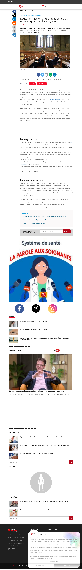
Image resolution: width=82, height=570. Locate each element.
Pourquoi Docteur (13, 565)
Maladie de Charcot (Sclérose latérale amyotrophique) (37, 453)
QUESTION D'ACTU (26, 10)
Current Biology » (54, 99)
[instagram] (55, 308)
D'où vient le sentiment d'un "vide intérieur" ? (34, 321)
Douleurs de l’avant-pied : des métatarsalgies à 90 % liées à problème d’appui (44, 501)
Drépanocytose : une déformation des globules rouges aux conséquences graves (45, 445)
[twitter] (38, 308)
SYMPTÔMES (13, 497)
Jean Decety (23, 164)
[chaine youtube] (63, 351)
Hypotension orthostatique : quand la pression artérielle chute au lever (42, 437)
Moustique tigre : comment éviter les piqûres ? (34, 329)
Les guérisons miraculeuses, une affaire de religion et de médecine (44, 216)
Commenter (57, 79)
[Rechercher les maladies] (71, 462)
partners (41, 539)
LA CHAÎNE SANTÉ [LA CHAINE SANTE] (15, 350)
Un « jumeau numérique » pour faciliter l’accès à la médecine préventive (36, 391)
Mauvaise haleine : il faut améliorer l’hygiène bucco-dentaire (39, 509)
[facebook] (22, 308)
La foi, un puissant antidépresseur (34, 223)
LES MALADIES (14, 432)
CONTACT (10, 1)
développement (42, 83)
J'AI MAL (12, 466)
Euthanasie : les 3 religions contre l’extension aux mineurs (42, 220)
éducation (32, 83)
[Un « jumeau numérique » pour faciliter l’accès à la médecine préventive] (41, 372)
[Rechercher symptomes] (71, 518)
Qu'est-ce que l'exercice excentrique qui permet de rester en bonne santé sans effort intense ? (44, 338)
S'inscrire (66, 231)
